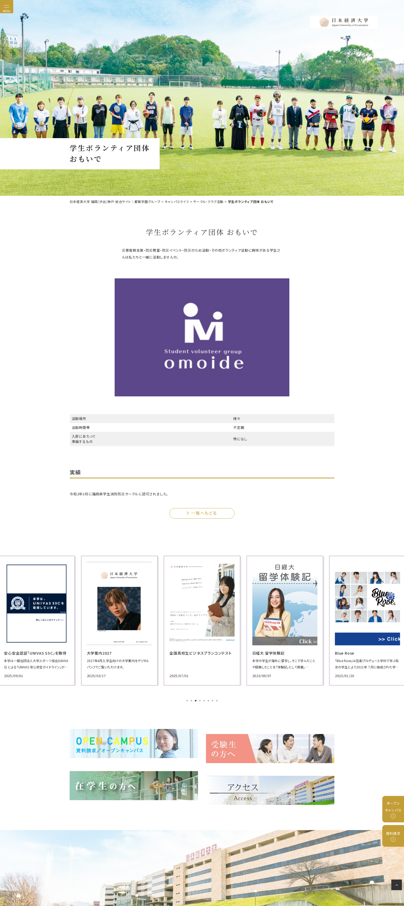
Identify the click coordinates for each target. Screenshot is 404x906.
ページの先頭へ (397, 886)
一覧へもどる (203, 512)
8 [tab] (217, 700)
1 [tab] (187, 700)
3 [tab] (196, 700)
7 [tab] (213, 700)
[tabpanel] (112, 620)
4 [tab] (200, 700)
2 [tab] (192, 700)
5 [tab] (204, 700)
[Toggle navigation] (6, 6)
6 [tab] (209, 700)
